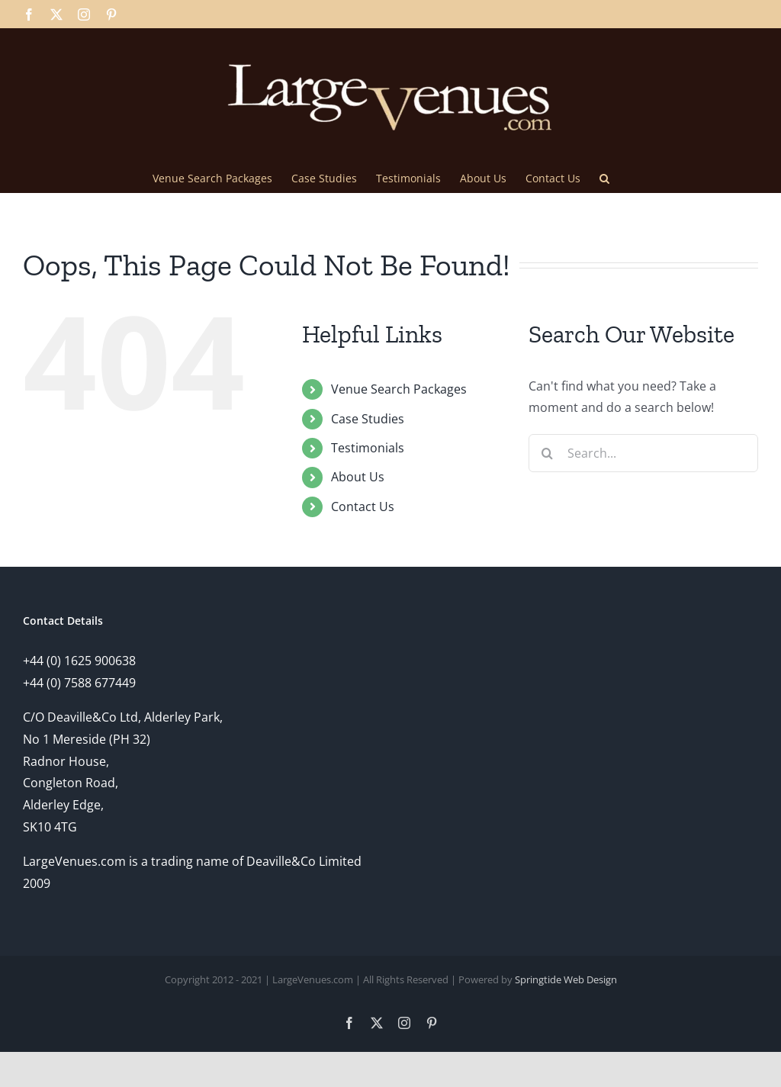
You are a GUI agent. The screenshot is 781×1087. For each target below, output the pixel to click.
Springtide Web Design (566, 979)
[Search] (548, 453)
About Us (357, 476)
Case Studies (367, 418)
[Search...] (643, 453)
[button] (604, 177)
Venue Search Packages (399, 389)
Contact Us (362, 506)
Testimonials (367, 447)
